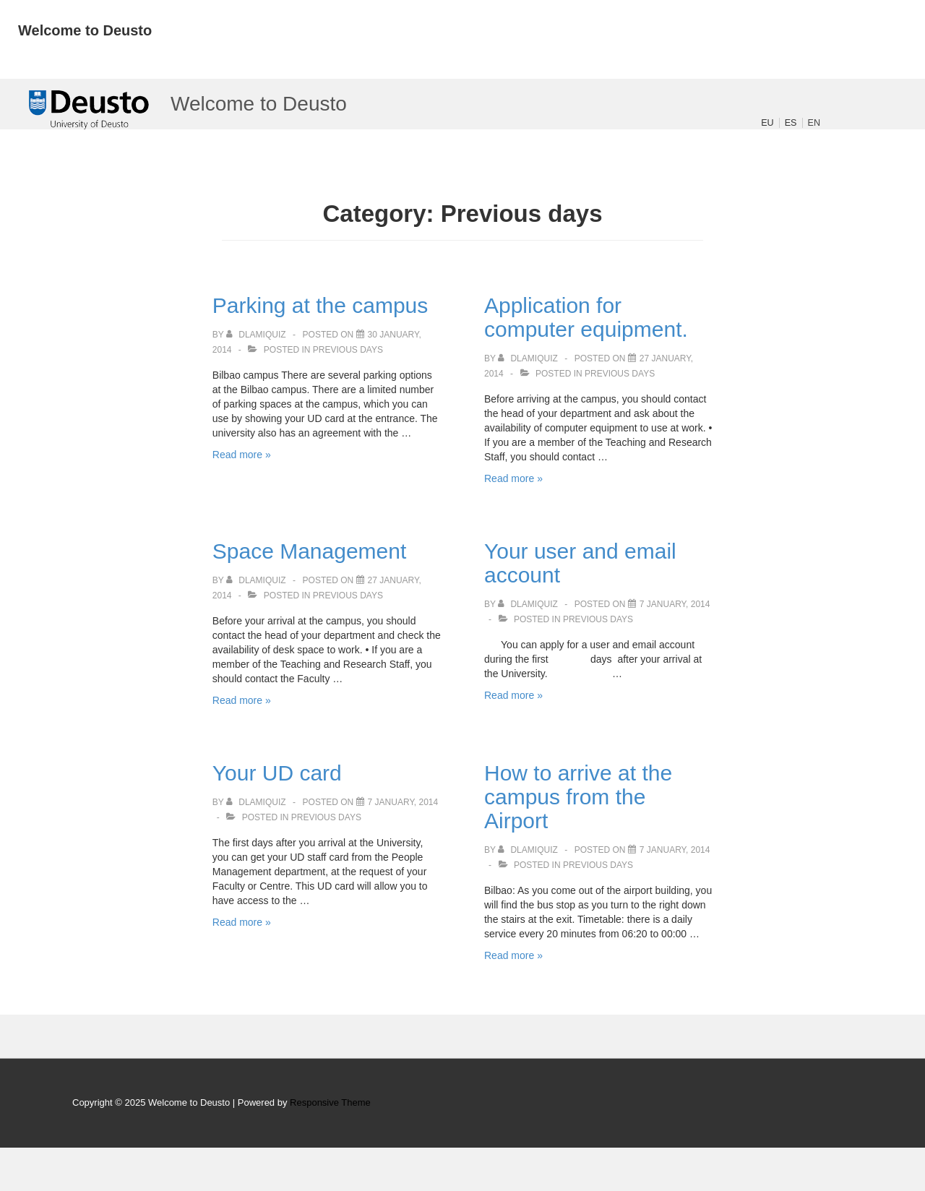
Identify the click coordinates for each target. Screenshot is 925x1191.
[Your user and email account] (675, 604)
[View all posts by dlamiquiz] (257, 335)
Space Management (309, 551)
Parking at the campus (320, 305)
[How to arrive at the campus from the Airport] (675, 850)
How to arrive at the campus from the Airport (578, 797)
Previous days (348, 350)
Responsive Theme (330, 1102)
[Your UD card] (403, 802)
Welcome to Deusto (85, 30)
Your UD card (277, 773)
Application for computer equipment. (586, 317)
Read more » (241, 454)
